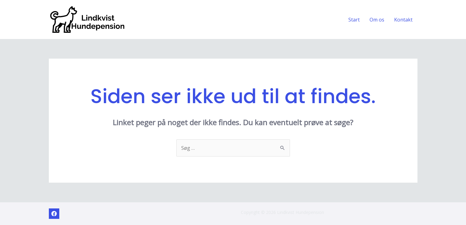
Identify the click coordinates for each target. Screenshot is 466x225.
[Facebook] (54, 213)
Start (354, 19)
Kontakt (403, 19)
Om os (377, 19)
